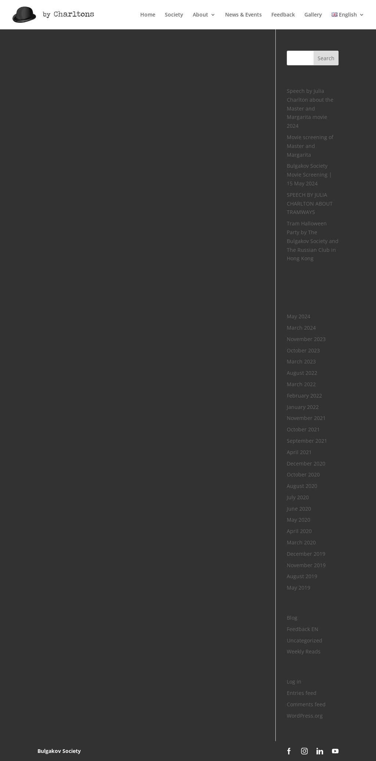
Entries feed (302, 692)
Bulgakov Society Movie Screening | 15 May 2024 (309, 174)
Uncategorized (304, 640)
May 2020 (298, 519)
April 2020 (299, 531)
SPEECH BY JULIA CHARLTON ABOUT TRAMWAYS (144, 55)
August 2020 (302, 485)
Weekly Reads (304, 651)
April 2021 (299, 452)
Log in (294, 681)
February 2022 (304, 395)
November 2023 (306, 339)
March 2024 (301, 327)
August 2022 (302, 372)
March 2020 (301, 542)
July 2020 (298, 497)
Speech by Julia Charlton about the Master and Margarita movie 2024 (310, 108)
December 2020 (306, 463)
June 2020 (299, 508)
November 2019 (306, 565)
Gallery (313, 15)
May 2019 (298, 587)
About (200, 15)
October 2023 (303, 350)
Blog (292, 617)
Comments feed (306, 704)
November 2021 (306, 417)
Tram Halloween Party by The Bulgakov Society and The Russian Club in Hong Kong (141, 88)
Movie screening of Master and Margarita (310, 146)
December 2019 (306, 553)
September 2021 (307, 440)
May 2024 (298, 316)
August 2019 (302, 576)
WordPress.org (305, 715)
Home (147, 15)
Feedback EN (302, 629)
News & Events (243, 15)
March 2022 (301, 384)
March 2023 (301, 361)
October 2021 (303, 429)
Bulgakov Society (59, 750)
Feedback (283, 15)
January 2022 (303, 406)
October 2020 (303, 474)
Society (174, 15)
